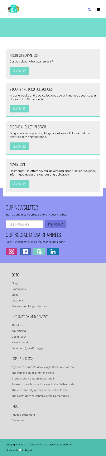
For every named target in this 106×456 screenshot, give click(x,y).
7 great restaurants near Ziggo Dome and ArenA (43, 367)
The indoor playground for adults (33, 372)
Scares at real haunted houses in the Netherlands (43, 384)
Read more (19, 71)
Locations (18, 300)
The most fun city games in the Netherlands (39, 390)
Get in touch (19, 336)
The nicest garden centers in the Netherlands (40, 396)
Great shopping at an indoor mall (33, 378)
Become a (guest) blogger (28, 348)
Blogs (15, 283)
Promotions (19, 289)
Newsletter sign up (23, 342)
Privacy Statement (23, 414)
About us (17, 325)
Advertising (19, 331)
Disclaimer (18, 420)
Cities (15, 294)
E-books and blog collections (29, 306)
